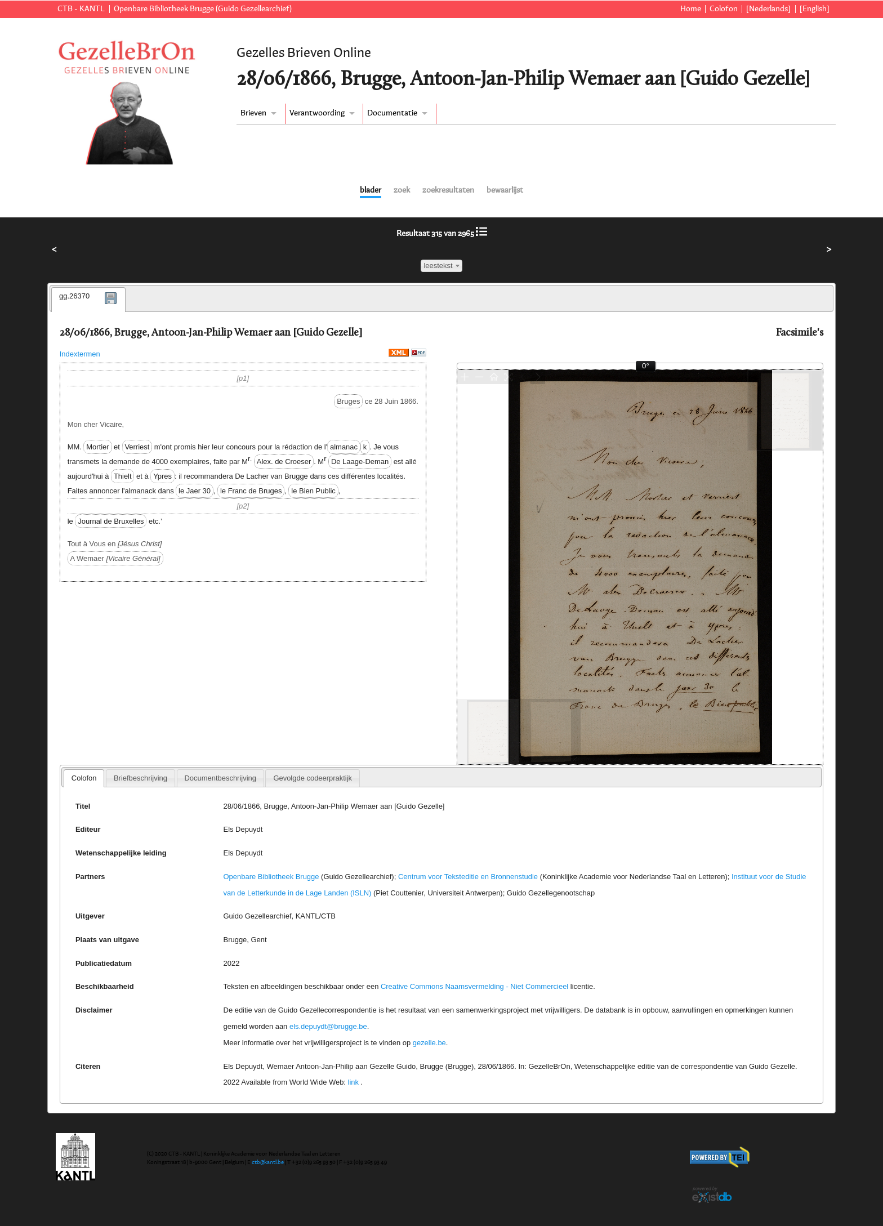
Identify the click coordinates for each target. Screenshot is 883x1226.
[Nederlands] (768, 9)
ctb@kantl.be (268, 1162)
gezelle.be (429, 1042)
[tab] (88, 299)
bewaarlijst (505, 190)
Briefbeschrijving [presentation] (140, 778)
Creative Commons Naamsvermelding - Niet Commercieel (474, 986)
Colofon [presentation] (84, 778)
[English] (815, 9)
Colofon (724, 9)
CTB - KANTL (81, 9)
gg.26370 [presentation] (74, 296)
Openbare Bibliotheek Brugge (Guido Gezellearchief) (203, 9)
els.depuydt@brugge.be (328, 1026)
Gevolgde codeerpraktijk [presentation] (312, 778)
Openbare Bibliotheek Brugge (271, 876)
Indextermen (80, 354)
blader (370, 190)
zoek (402, 190)
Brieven (253, 113)
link (353, 1082)
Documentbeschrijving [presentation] (220, 778)
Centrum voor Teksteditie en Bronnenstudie (468, 876)
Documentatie (392, 113)
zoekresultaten (448, 190)
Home (690, 9)
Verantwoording (317, 113)
